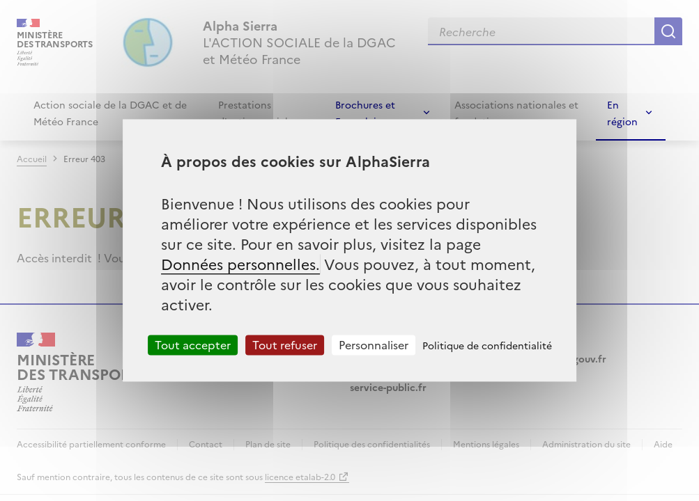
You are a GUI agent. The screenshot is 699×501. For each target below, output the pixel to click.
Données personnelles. (240, 263)
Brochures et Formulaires (365, 112)
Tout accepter (193, 344)
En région (622, 112)
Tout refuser (284, 344)
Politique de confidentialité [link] (487, 345)
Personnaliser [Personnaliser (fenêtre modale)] (373, 344)
